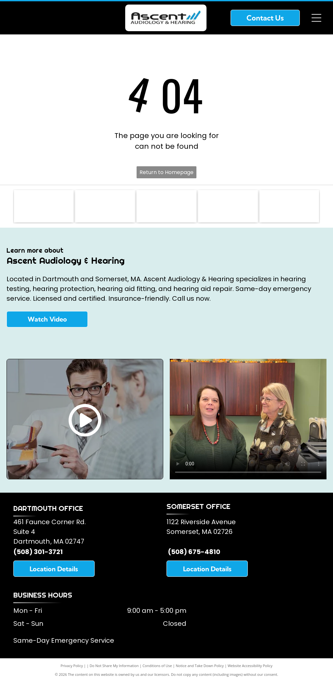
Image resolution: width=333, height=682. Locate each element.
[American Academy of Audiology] (105, 206)
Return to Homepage (166, 172)
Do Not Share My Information (114, 665)
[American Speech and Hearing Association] (166, 206)
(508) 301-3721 (38, 551)
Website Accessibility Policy (250, 665)
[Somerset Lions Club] (44, 206)
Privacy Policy (71, 665)
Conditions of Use (157, 665)
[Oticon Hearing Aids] (289, 206)
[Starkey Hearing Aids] (228, 206)
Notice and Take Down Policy (200, 665)
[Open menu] (316, 18)
